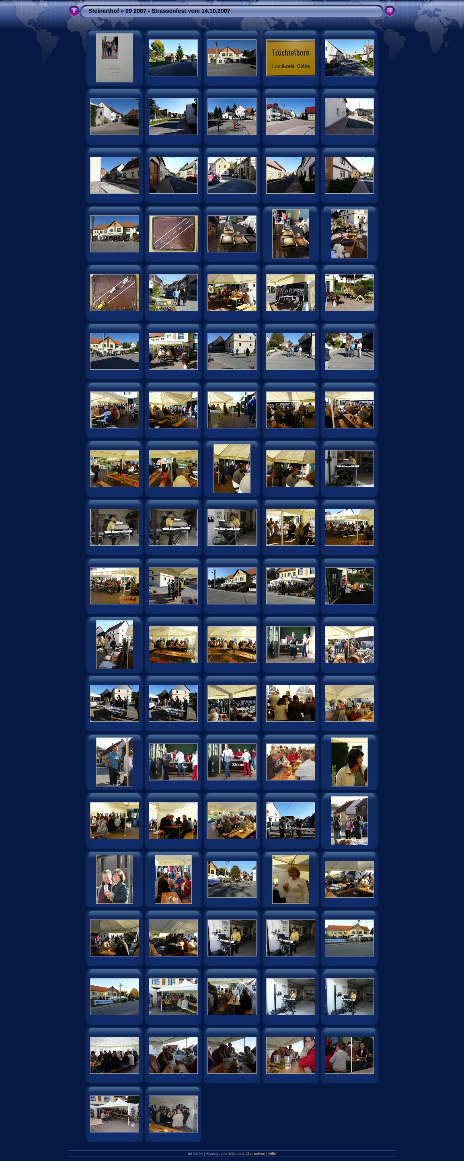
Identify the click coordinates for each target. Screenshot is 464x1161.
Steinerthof (103, 11)
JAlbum (234, 1153)
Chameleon (255, 1153)
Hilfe (272, 1153)
